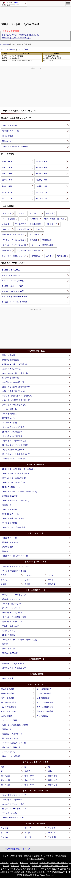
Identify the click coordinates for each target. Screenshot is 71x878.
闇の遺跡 (33, 240)
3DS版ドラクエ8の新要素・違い (15, 473)
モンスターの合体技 (10, 813)
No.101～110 (7, 192)
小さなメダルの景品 (45, 711)
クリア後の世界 (8, 649)
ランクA (4, 837)
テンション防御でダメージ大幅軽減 (17, 396)
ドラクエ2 (14, 863)
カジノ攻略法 (6, 716)
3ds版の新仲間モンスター (13, 817)
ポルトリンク (34, 213)
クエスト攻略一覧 (8, 49)
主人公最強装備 (7, 689)
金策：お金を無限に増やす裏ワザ (16, 387)
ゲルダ (51, 580)
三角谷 (48, 256)
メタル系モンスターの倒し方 (14, 441)
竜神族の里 (61, 256)
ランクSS (52, 837)
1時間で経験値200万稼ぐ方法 (14, 450)
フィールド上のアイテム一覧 (14, 743)
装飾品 (27, 771)
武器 (2, 767)
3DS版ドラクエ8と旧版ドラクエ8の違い (18, 469)
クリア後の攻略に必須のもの (14, 405)
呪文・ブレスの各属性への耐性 (15, 725)
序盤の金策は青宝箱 (10, 360)
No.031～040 (41, 168)
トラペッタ (6, 213)
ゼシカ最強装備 (7, 693)
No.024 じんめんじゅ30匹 (13, 291)
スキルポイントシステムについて (16, 454)
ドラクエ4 (34, 863)
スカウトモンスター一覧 (12, 800)
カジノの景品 (42, 716)
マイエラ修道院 (8, 219)
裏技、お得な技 (8, 355)
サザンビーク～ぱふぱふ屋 (13, 240)
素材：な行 (29, 780)
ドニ (22, 219)
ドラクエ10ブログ (60, 866)
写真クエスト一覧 (9, 125)
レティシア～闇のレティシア (14, 256)
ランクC (27, 833)
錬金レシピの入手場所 (11, 756)
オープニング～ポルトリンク (14, 595)
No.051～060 (41, 174)
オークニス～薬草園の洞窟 (42, 245)
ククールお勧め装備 (45, 707)
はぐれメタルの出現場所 (12, 432)
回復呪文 (28, 584)
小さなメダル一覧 (8, 711)
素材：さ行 (52, 776)
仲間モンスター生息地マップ (14, 668)
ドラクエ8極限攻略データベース (16, 849)
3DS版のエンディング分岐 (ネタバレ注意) (19, 491)
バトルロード (51, 224)
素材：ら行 (52, 785)
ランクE (51, 828)
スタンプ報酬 (22, 49)
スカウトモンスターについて (14, 795)
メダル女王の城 (23, 229)
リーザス (20, 213)
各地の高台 (36, 256)
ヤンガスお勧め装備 (45, 702)
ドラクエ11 (36, 866)
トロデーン (6, 229)
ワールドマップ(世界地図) (13, 663)
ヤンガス (28, 575)
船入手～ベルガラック (11, 608)
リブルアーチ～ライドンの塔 (14, 245)
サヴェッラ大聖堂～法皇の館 (29, 250)
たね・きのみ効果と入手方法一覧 (16, 400)
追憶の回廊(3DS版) (10, 496)
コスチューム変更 (9, 423)
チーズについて (8, 752)
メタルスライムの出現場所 (13, 427)
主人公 (3, 575)
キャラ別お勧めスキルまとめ (14, 458)
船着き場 (49, 213)
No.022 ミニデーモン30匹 (13, 281)
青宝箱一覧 (6, 505)
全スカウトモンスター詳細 (13, 804)
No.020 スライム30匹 (11, 270)
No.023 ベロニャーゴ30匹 (13, 286)
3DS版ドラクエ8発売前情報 (13, 527)
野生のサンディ (8, 141)
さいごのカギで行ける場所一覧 (15, 373)
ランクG (4, 828)
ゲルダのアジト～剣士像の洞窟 (28, 224)
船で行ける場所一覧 (10, 378)
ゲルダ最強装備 (43, 698)
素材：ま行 (5, 785)
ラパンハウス (35, 234)
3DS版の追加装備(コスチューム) (15, 500)
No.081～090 (7, 186)
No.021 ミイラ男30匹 (11, 275)
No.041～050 (7, 174)
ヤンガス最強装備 (44, 689)
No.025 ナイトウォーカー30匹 (14, 297)
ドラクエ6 (53, 863)
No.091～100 (41, 186)
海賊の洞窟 (6, 250)
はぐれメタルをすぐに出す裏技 (15, 445)
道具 (50, 771)
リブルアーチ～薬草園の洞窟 (14, 617)
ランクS (27, 837)
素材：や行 (29, 785)
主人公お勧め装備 (8, 702)
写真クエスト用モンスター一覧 (15, 146)
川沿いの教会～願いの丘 (54, 219)
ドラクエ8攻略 (4, 44)
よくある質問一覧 (9, 409)
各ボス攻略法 (7, 678)
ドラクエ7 (63, 863)
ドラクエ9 (15, 866)
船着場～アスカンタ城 (11, 599)
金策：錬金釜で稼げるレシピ (14, 391)
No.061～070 (7, 180)
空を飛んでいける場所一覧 (13, 382)
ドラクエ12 (47, 866)
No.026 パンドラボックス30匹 (14, 302)
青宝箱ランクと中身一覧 (12, 734)
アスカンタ (34, 219)
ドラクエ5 (44, 863)
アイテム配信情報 (9, 523)
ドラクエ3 (24, 863)
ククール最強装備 (44, 693)
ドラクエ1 (4, 863)
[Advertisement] (35, 13)
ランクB (51, 833)
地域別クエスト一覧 (10, 131)
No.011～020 (41, 161)
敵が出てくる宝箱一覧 (11, 747)
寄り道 (5, 644)
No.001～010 (7, 161)
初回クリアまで (8, 631)
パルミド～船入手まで (11, 604)
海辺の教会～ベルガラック (13, 234)
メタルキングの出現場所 (12, 436)
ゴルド (37, 229)
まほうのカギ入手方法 (11, 369)
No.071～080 (41, 180)
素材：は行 (52, 780)
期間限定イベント (9, 418)
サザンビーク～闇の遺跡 (12, 613)
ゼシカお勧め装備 (8, 707)
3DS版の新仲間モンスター (13, 518)
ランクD (4, 833)
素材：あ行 (5, 776)
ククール (4, 580)
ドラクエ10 (25, 866)
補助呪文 (51, 584)
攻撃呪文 (4, 584)
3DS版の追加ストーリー (12, 487)
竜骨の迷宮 (46, 240)
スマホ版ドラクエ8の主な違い (14, 478)
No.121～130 (7, 199)
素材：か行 (29, 776)
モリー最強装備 (7, 698)
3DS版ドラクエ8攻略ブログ (13, 482)
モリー (27, 580)
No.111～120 (41, 192)
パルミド (6, 224)
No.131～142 (41, 199)
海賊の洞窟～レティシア (12, 622)
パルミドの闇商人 (9, 414)
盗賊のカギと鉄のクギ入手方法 (15, 364)
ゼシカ (51, 575)
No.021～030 (7, 168)
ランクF (27, 828)
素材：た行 (5, 780)
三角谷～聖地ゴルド (10, 626)
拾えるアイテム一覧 (10, 738)
